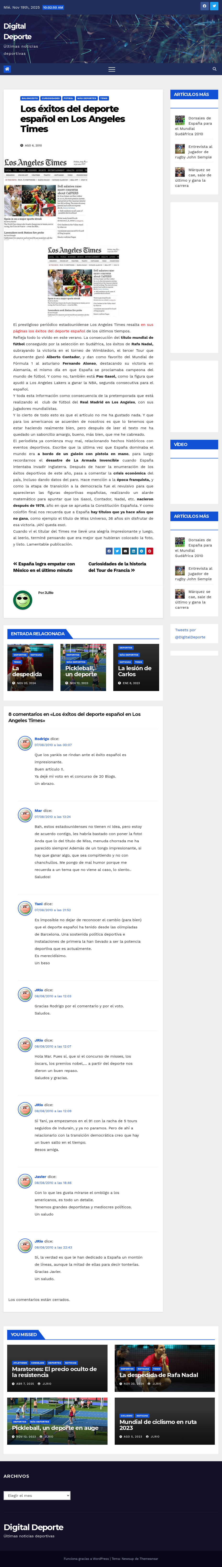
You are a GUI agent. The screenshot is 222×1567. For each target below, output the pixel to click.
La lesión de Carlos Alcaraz (135, 674)
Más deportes (86, 98)
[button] (215, 69)
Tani (39, 904)
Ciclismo (127, 1415)
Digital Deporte (33, 1527)
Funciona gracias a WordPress (87, 1559)
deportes (20, 654)
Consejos (37, 1362)
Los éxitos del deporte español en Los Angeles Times (72, 118)
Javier (40, 1176)
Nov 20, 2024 (134, 1383)
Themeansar (149, 1559)
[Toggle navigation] (111, 69)
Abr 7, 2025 (25, 1383)
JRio (39, 990)
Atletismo (20, 1362)
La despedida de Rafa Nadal (27, 677)
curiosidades (51, 98)
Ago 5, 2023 (133, 1436)
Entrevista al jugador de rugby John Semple (193, 151)
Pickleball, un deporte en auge (81, 674)
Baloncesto (30, 98)
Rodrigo (42, 738)
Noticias (36, 654)
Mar (38, 810)
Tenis (104, 98)
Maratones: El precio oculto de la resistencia (54, 1372)
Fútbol (68, 98)
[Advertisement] (198, 276)
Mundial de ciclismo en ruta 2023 (158, 1424)
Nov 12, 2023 (26, 1436)
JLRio (49, 593)
